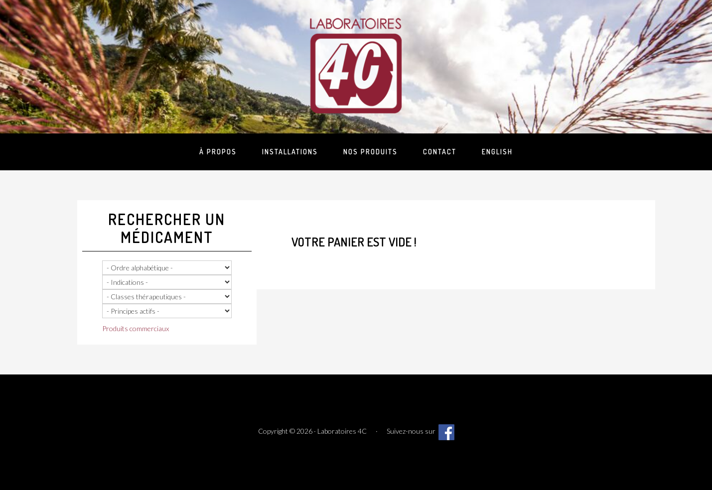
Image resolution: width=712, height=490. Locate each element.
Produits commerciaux (135, 328)
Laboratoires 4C (356, 65)
